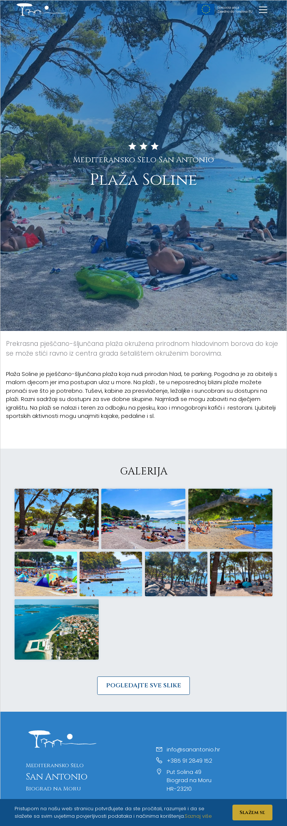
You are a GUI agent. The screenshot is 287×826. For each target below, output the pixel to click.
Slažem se (252, 812)
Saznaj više (198, 816)
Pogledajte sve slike (143, 685)
